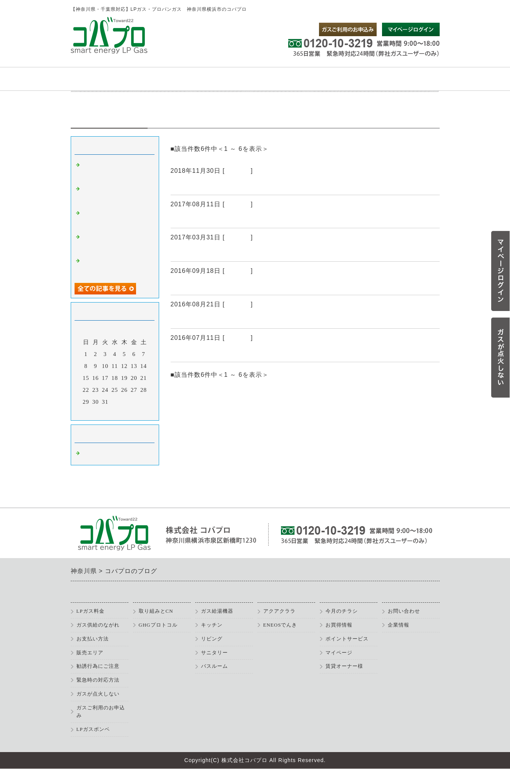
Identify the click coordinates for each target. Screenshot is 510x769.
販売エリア (89, 652)
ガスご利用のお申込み (100, 712)
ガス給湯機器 (217, 611)
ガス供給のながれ (98, 625)
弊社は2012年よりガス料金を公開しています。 (248, 319)
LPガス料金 (90, 611)
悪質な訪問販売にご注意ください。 (229, 252)
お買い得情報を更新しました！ (222, 285)
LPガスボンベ (93, 729)
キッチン (212, 625)
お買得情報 (339, 625)
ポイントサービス (347, 639)
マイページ (339, 652)
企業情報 (398, 625)
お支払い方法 (92, 639)
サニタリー (214, 652)
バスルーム (214, 666)
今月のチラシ (342, 611)
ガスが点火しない (98, 694)
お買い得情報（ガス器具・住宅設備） (233, 185)
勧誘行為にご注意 (98, 666)
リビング (212, 639)
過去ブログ (189, 352)
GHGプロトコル (158, 625)
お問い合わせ (404, 611)
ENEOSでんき (280, 625)
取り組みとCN (156, 611)
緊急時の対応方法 (98, 680)
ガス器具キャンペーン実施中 (218, 218)
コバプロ (238, 170)
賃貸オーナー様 (344, 666)
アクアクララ (279, 611)
